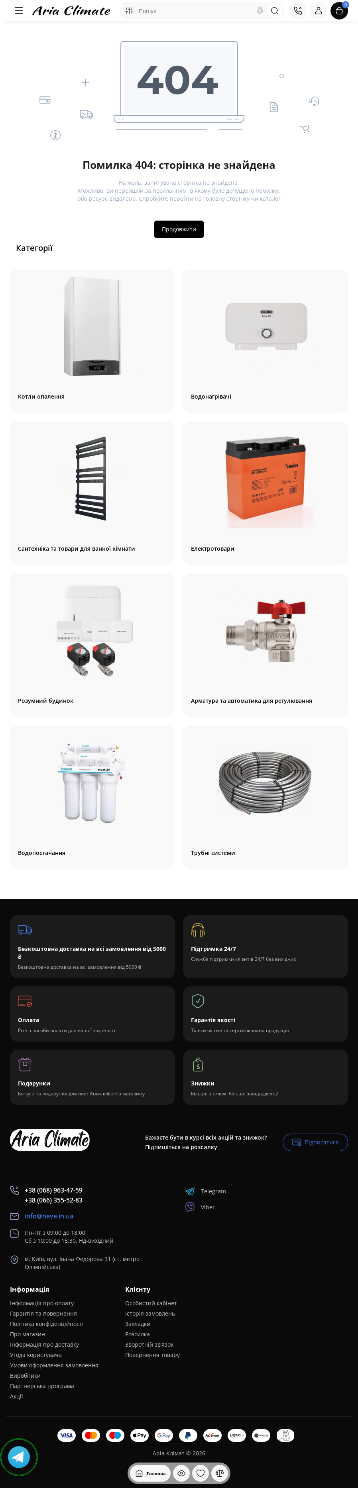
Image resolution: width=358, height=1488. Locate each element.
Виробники (25, 1375)
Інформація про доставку (44, 1344)
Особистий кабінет (151, 1303)
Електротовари (212, 548)
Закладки (137, 1324)
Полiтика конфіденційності (47, 1324)
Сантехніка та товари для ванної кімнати (76, 548)
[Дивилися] (181, 1473)
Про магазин (27, 1334)
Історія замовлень (150, 1313)
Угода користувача (36, 1355)
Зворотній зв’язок (149, 1344)
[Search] (260, 10)
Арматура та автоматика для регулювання (251, 700)
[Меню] (19, 11)
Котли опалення (41, 396)
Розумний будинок (45, 700)
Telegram (205, 1191)
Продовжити (179, 229)
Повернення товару (152, 1355)
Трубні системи (213, 852)
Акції (16, 1396)
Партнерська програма (42, 1386)
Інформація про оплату (42, 1303)
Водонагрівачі (211, 396)
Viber (200, 1207)
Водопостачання (41, 852)
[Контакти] (298, 11)
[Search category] (129, 10)
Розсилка (137, 1334)
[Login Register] (318, 11)
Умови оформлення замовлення (54, 1365)
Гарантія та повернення (43, 1313)
